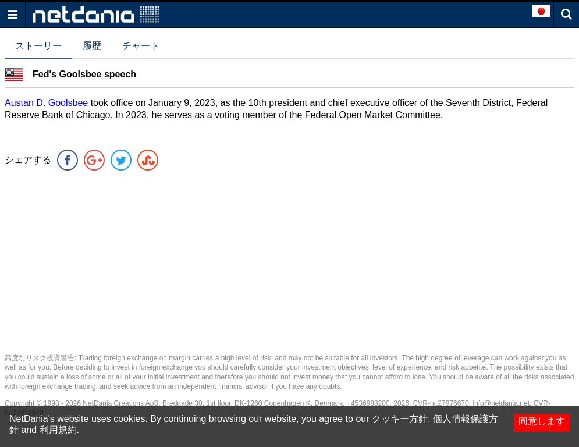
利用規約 (58, 430)
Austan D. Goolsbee (48, 103)
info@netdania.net (501, 403)
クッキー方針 (400, 419)
